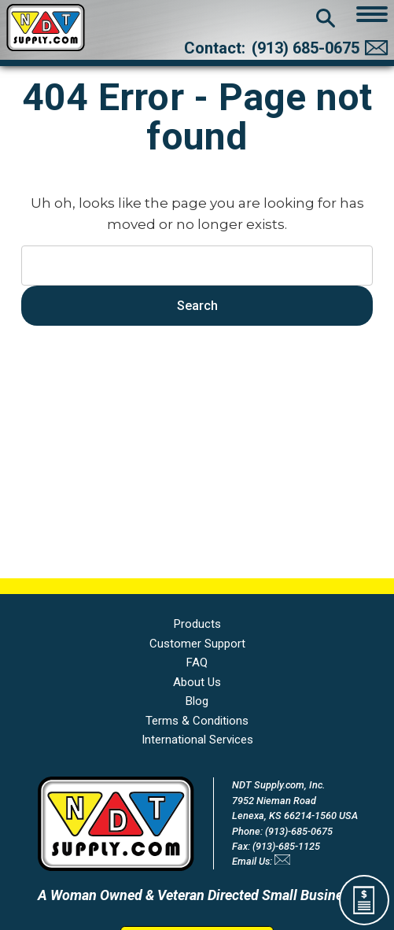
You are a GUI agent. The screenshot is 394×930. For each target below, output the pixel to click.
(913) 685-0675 (305, 48)
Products (197, 624)
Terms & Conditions (197, 721)
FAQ (197, 662)
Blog (197, 701)
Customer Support (197, 644)
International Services (197, 740)
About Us (197, 682)
